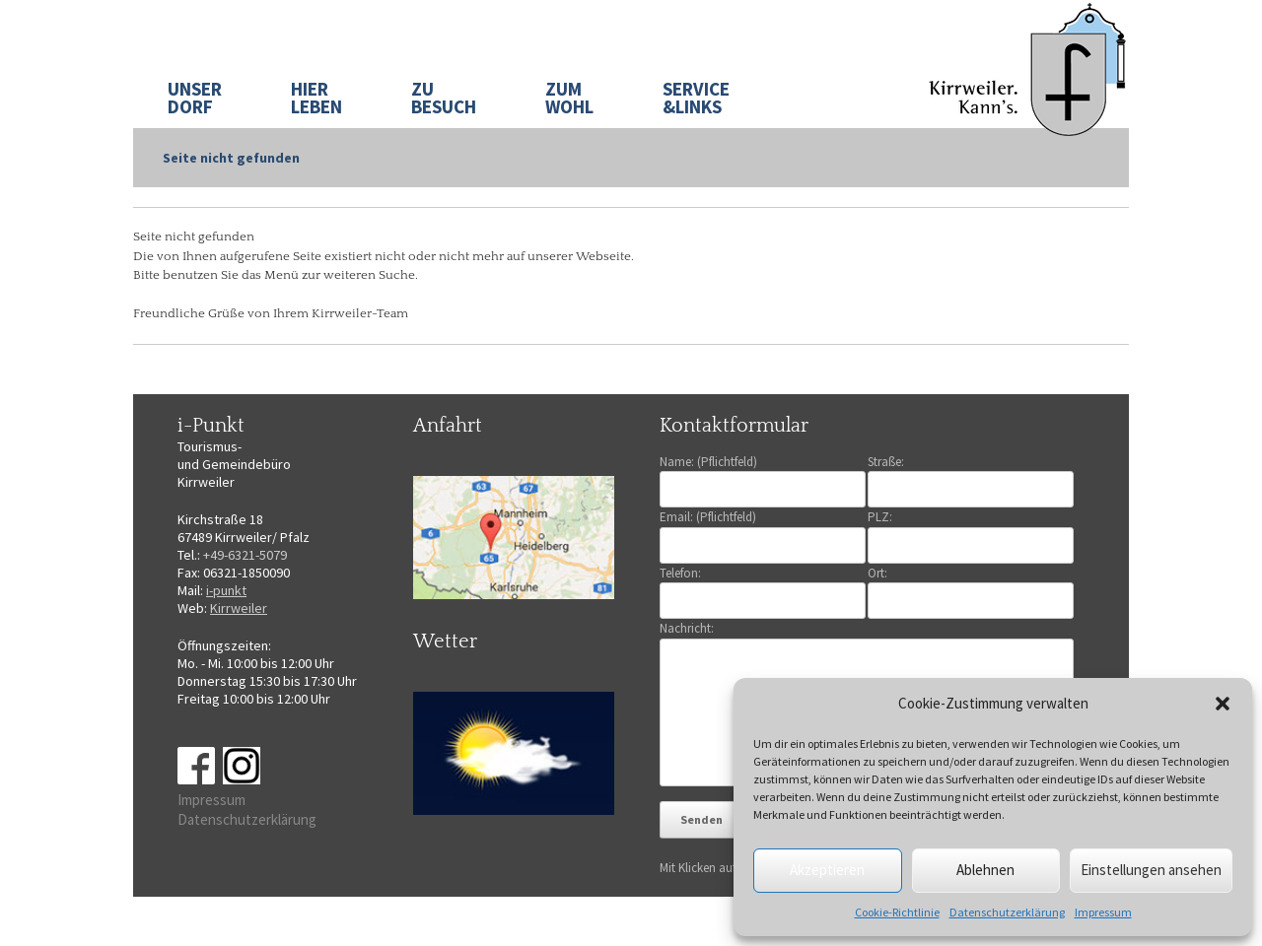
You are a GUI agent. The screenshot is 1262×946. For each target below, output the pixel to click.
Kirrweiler (238, 608)
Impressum (1103, 912)
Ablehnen (985, 869)
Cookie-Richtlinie (897, 912)
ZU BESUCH (443, 97)
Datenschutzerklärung (1007, 912)
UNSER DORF (195, 97)
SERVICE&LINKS (696, 97)
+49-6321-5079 (245, 555)
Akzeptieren (827, 869)
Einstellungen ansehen (1151, 869)
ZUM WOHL (569, 97)
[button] (1222, 703)
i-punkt (226, 590)
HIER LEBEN (316, 97)
